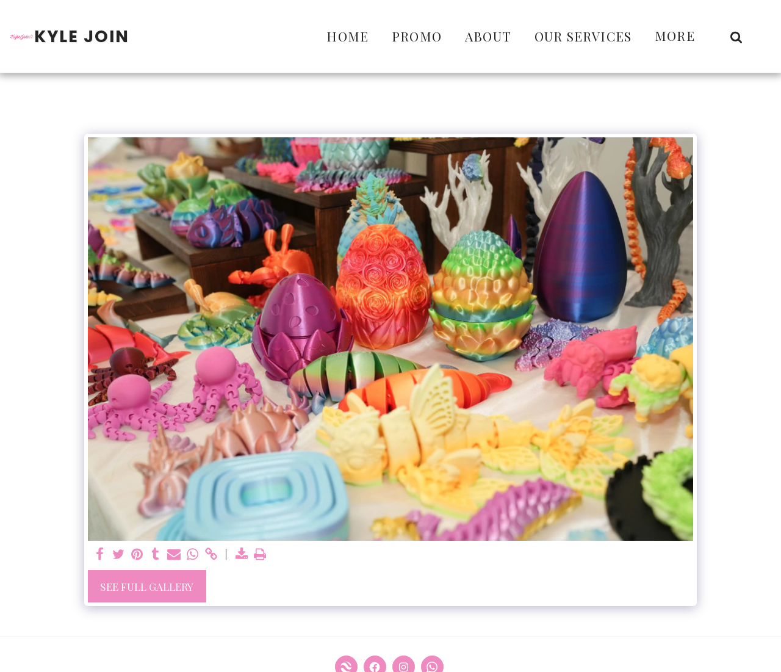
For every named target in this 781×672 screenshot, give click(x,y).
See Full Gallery (146, 586)
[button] (736, 36)
